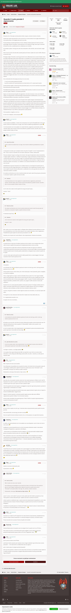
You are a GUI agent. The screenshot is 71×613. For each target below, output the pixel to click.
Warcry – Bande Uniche (57, 90)
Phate (6, 26)
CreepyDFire (54, 99)
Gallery (5, 591)
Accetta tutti (54, 609)
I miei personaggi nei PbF (57, 69)
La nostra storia (19, 580)
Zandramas (8, 419)
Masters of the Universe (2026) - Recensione (59, 97)
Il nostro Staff (18, 585)
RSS (24, 602)
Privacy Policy (10, 602)
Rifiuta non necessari (63, 609)
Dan (7, 360)
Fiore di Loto (8, 524)
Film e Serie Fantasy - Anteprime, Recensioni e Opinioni (58, 100)
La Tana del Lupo (61, 70)
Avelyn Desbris (9, 473)
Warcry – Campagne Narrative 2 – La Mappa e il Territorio (60, 76)
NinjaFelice (8, 239)
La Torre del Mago (62, 77)
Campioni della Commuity (20, 584)
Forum (5, 584)
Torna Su (66, 572)
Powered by (63, 602)
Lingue (4, 602)
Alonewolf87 (54, 70)
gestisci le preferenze (6, 611)
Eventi (17, 589)
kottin (7, 512)
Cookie (20, 602)
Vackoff (53, 84)
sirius (7, 536)
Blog (5, 587)
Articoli (5, 582)
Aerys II (7, 119)
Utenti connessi (19, 587)
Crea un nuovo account (13, 561)
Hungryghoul (8, 376)
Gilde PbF (6, 585)
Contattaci (15, 602)
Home (5, 580)
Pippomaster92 (55, 77)
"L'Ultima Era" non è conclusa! (58, 83)
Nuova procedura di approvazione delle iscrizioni (11, 1)
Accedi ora (35, 561)
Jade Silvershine (9, 307)
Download (6, 589)
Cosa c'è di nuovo (19, 582)
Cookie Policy (41, 610)
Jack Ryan (8, 445)
